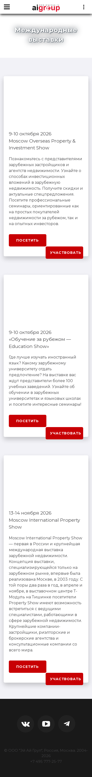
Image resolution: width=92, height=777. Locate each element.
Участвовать (65, 252)
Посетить (27, 240)
